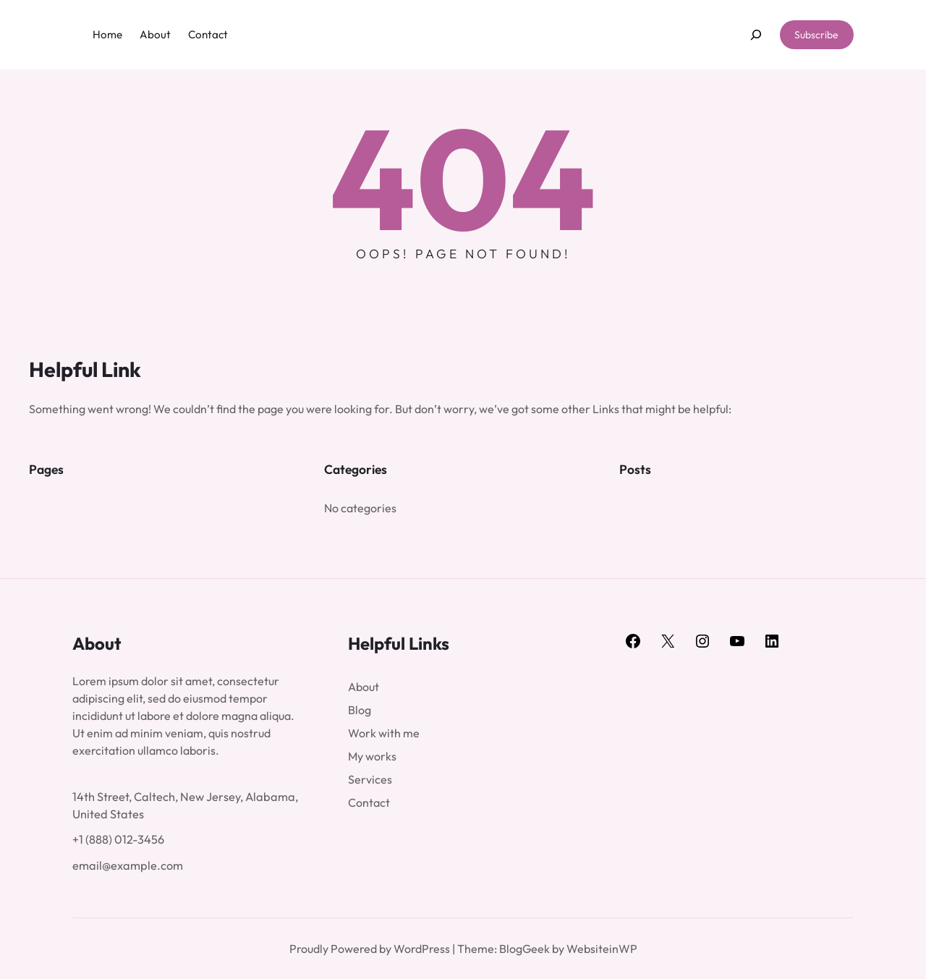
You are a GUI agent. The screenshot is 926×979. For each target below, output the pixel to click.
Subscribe (816, 34)
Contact (369, 802)
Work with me (384, 733)
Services (370, 779)
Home (107, 34)
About (363, 686)
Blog (359, 710)
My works (372, 756)
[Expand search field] (755, 35)
